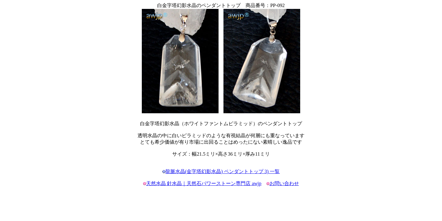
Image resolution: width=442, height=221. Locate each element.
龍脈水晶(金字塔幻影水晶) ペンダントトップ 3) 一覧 (222, 171)
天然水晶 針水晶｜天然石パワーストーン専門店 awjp (203, 183)
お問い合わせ (284, 183)
